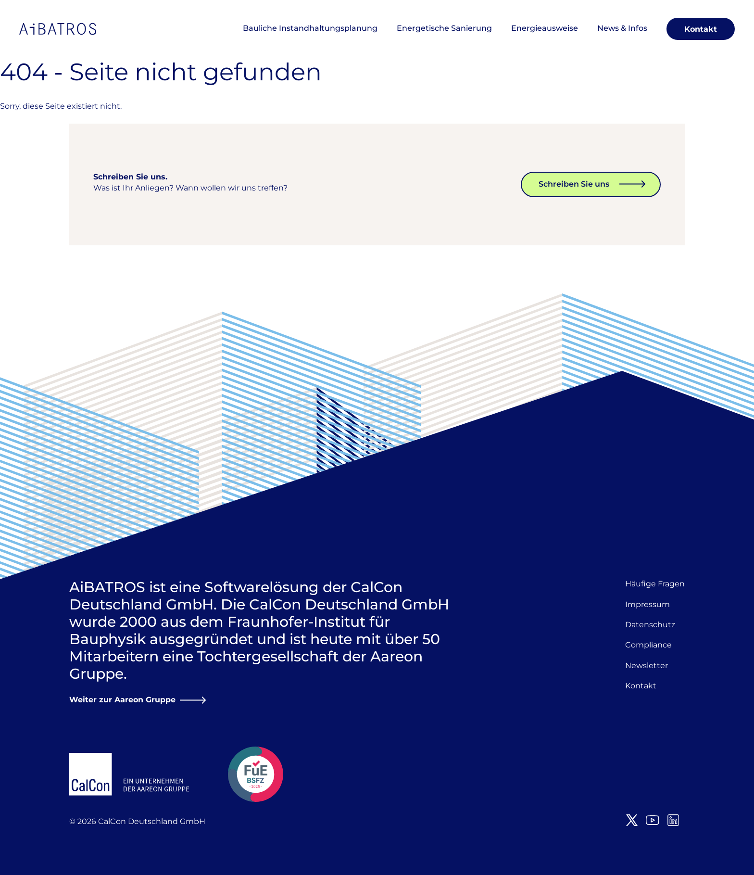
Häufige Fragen (655, 583)
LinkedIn (673, 820)
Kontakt (700, 29)
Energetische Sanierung (444, 28)
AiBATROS (57, 29)
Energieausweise (544, 28)
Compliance (648, 644)
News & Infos (622, 28)
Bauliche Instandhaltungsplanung (310, 28)
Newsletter (646, 665)
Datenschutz (650, 624)
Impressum (647, 604)
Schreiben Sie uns (574, 184)
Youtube (652, 820)
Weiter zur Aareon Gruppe (122, 699)
